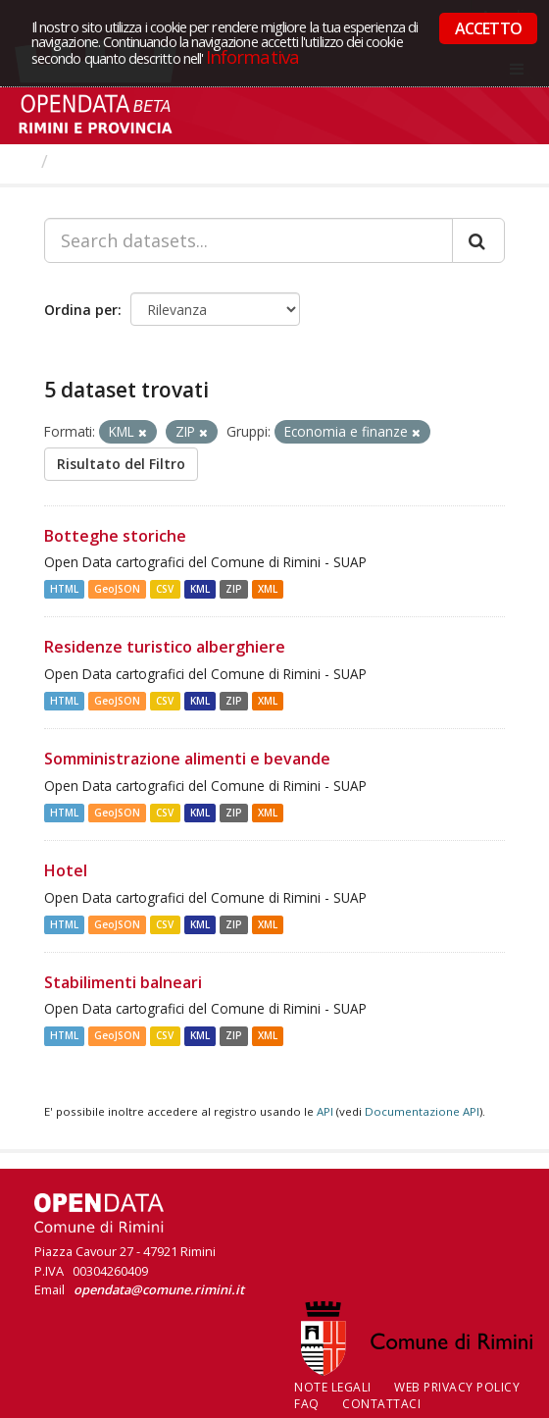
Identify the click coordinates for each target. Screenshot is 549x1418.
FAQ (307, 1403)
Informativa (252, 56)
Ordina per (81, 309)
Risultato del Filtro (121, 463)
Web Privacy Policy (457, 1387)
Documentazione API (422, 1111)
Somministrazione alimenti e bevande (187, 758)
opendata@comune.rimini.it (159, 1289)
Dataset (92, 161)
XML (267, 589)
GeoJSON (117, 589)
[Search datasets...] (248, 240)
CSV (165, 589)
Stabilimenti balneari (123, 982)
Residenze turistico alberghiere (164, 646)
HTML (64, 589)
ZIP (233, 589)
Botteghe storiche (115, 536)
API (325, 1111)
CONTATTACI (381, 1403)
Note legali (333, 1387)
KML (200, 589)
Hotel (65, 870)
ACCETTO (488, 28)
